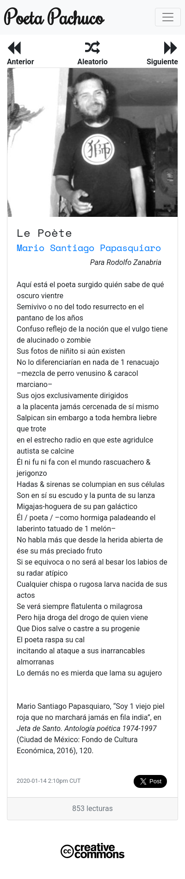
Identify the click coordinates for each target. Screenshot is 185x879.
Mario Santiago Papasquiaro (89, 247)
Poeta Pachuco (48, 17)
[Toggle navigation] (168, 17)
